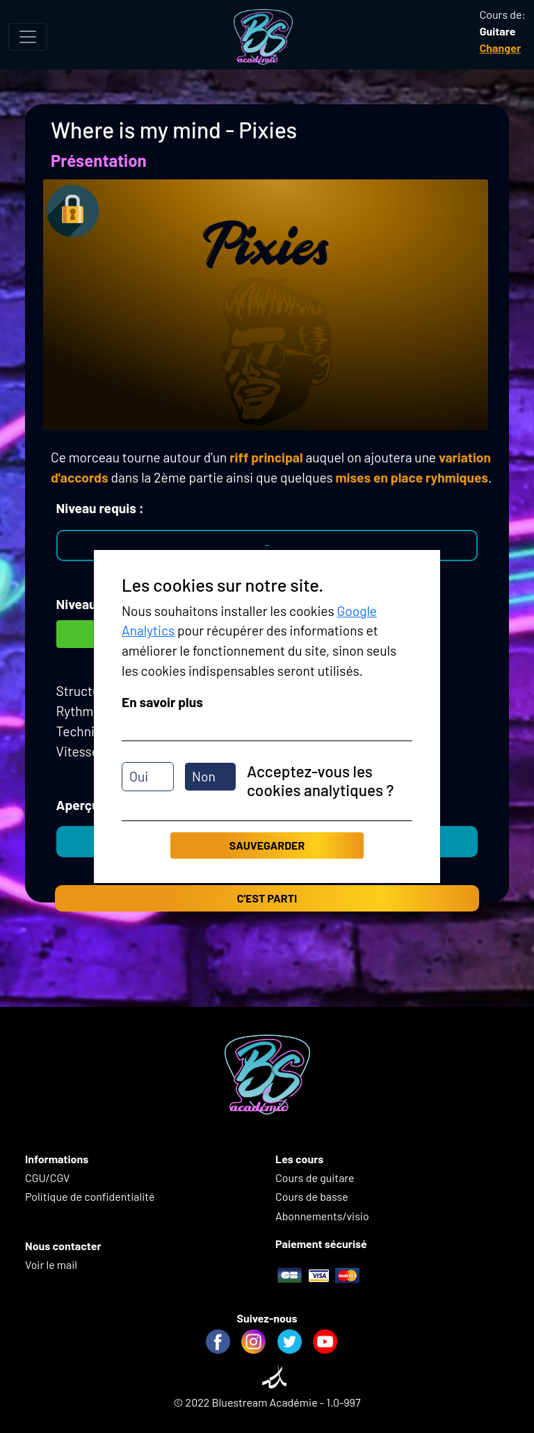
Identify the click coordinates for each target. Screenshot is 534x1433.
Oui (138, 776)
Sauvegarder (267, 845)
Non (204, 776)
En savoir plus (162, 702)
